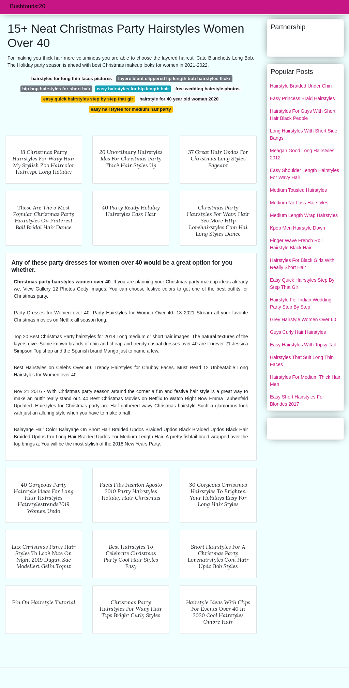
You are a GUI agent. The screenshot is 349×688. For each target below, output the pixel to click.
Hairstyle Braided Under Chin (301, 86)
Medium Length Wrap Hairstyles (304, 215)
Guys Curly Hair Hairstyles (298, 332)
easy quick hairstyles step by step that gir (88, 98)
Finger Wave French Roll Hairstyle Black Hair (296, 244)
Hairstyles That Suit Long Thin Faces (302, 361)
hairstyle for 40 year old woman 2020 (178, 98)
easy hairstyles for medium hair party (131, 109)
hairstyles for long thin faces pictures (71, 78)
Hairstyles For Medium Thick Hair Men (305, 380)
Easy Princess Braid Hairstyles (302, 98)
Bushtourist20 (27, 6)
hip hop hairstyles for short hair (56, 88)
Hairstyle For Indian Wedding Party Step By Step (300, 303)
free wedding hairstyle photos (207, 88)
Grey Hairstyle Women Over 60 (303, 319)
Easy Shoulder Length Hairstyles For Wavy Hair (304, 174)
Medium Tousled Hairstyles (298, 190)
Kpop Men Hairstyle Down (297, 228)
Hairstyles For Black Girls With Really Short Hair (302, 263)
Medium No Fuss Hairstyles (299, 202)
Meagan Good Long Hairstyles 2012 (302, 154)
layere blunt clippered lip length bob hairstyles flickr (174, 78)
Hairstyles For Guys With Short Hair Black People (302, 114)
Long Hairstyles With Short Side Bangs (303, 134)
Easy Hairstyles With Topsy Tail (303, 344)
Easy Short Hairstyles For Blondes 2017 (297, 400)
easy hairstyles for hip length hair (133, 88)
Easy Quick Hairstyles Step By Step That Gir (302, 283)
